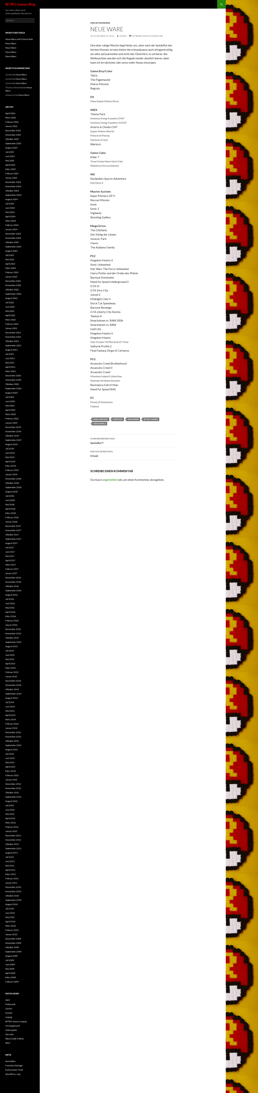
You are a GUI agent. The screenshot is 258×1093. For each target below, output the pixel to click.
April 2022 (10, 315)
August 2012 (11, 801)
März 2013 (10, 771)
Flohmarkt (10, 1004)
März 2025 (10, 169)
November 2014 (13, 685)
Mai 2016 (9, 607)
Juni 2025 (10, 156)
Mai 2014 (9, 711)
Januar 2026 (11, 126)
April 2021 (10, 367)
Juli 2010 (9, 908)
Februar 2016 (11, 620)
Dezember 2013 (13, 732)
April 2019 (10, 461)
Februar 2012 (11, 827)
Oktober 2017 (12, 534)
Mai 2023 (9, 259)
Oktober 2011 (12, 844)
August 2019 (11, 444)
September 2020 (13, 388)
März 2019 (10, 465)
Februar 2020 (11, 418)
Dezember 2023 (13, 233)
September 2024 (13, 195)
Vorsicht (9, 1034)
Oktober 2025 (12, 139)
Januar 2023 (11, 276)
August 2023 (11, 251)
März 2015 (10, 668)
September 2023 (13, 246)
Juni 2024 (10, 208)
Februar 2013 (11, 775)
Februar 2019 (11, 470)
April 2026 (10, 113)
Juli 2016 (9, 599)
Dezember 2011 (13, 835)
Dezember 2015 (13, 629)
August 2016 (11, 594)
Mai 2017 (9, 556)
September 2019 (13, 440)
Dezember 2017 (13, 526)
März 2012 (10, 822)
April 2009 (10, 973)
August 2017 (11, 543)
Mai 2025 (9, 160)
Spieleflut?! (132, 440)
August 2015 (11, 646)
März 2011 (10, 874)
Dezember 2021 (13, 332)
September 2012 (13, 796)
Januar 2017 (11, 573)
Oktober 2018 (12, 483)
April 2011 (10, 870)
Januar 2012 (11, 831)
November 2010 (13, 891)
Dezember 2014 (13, 680)
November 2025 (13, 134)
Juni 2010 (10, 913)
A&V (7, 1000)
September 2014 (13, 693)
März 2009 (10, 977)
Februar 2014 (11, 723)
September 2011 (13, 848)
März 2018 (10, 513)
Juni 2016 (10, 603)
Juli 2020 (9, 397)
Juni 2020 (10, 401)
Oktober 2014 (12, 689)
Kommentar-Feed (14, 1069)
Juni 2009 (10, 964)
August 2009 (11, 956)
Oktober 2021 (12, 341)
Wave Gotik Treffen (14, 1038)
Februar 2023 (11, 272)
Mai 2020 (9, 405)
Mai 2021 (9, 362)
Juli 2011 (9, 857)
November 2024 (13, 186)
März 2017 (10, 564)
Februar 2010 (11, 930)
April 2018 (10, 508)
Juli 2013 (9, 753)
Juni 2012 (10, 809)
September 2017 (13, 539)
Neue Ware (10, 43)
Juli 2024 (9, 203)
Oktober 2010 (12, 895)
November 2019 (13, 431)
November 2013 (13, 736)
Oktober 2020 (12, 384)
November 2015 (13, 633)
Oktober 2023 (12, 242)
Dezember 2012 (13, 784)
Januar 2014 (11, 728)
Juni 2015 (10, 655)
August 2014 (11, 698)
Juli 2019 (9, 448)
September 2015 (13, 642)
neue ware (133, 419)
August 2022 (11, 298)
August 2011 (11, 852)
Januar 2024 (11, 229)
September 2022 (13, 294)
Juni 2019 (10, 453)
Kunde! (9, 1012)
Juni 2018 (10, 500)
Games (8, 1008)
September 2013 (13, 745)
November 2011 (13, 839)
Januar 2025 (11, 177)
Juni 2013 (10, 758)
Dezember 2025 (13, 130)
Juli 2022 (9, 302)
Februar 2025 (11, 173)
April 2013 (10, 766)
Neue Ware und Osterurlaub (19, 39)
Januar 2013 (11, 779)
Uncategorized (100, 22)
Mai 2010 (9, 917)
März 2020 (10, 414)
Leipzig (8, 1017)
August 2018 (11, 491)
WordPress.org (12, 1074)
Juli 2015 (9, 650)
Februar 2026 (11, 122)
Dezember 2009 (13, 938)
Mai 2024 (9, 212)
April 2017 (10, 560)
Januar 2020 (11, 422)
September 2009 (13, 951)
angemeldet (109, 479)
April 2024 (10, 216)
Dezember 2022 (13, 281)
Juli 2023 (9, 255)
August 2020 (11, 392)
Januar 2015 (11, 676)
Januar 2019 (11, 474)
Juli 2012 (9, 805)
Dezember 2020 (13, 375)
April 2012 (10, 818)
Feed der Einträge (14, 1065)
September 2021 (13, 345)
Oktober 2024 (12, 190)
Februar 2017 (11, 569)
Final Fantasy (100, 419)
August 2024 (11, 199)
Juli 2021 (9, 354)
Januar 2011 (11, 882)
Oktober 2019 (12, 435)
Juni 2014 (10, 706)
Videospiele (11, 1030)
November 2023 (13, 238)
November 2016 (13, 582)
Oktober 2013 (12, 741)
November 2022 (13, 285)
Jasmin (123, 36)
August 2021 (11, 349)
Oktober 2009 (12, 947)
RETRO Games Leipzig (16, 1021)
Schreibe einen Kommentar (147, 36)
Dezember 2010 (13, 887)
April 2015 (10, 663)
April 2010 (10, 921)
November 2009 (13, 943)
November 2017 (13, 530)
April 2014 (10, 715)
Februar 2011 (11, 878)
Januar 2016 (11, 625)
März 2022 (10, 319)
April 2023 (10, 263)
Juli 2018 (9, 496)
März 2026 (10, 117)
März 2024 (10, 220)
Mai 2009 (9, 968)
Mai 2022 (9, 311)
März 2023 (10, 268)
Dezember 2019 (13, 427)
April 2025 (10, 165)
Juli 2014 (9, 702)
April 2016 (10, 612)
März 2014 (10, 719)
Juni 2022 (10, 306)
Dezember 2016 (13, 577)
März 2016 (10, 616)
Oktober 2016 (12, 586)
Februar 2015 (11, 672)
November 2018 (13, 478)
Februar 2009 (11, 981)
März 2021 (10, 371)
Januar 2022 (11, 328)
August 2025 (11, 147)
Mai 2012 (9, 814)
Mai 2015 (9, 659)
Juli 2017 (9, 547)
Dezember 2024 (13, 182)
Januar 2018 (11, 521)
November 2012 (13, 788)
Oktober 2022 (12, 289)
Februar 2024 (11, 225)
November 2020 (13, 379)
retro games (151, 419)
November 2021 (13, 336)
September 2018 (13, 487)
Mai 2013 (9, 762)
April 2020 (10, 410)
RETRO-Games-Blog (20, 4)
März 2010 (10, 925)
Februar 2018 (11, 517)
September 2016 (13, 590)
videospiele (99, 423)
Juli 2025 (9, 152)
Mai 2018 (9, 504)
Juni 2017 (10, 551)
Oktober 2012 (12, 792)
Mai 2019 (9, 457)
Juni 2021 (10, 358)
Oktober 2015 (12, 637)
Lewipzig (118, 419)
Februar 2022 (11, 324)
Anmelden (10, 1061)
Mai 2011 (9, 865)
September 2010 (13, 900)
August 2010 (11, 904)
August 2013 (11, 749)
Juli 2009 (9, 960)
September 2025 (13, 143)
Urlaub (132, 453)
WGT (7, 1043)
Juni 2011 (10, 861)
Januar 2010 (11, 934)
